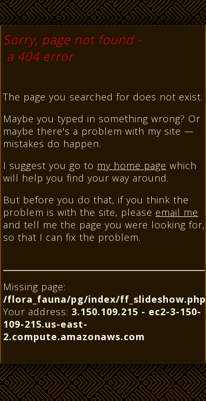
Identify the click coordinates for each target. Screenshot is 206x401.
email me (176, 212)
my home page (131, 165)
